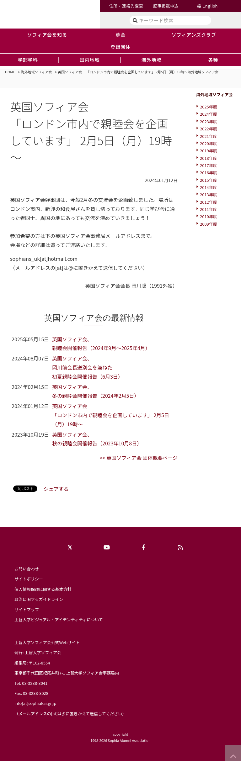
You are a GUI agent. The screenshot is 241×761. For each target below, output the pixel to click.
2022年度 (208, 129)
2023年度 (208, 121)
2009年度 (208, 224)
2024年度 (208, 114)
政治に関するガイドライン (38, 599)
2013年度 (208, 194)
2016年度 (208, 173)
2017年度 (208, 165)
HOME (10, 71)
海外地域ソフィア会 (36, 71)
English (210, 6)
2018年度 (208, 158)
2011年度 (208, 209)
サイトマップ (26, 609)
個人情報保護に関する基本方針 (43, 589)
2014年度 (208, 187)
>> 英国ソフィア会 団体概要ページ (139, 457)
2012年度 (208, 202)
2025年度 (208, 107)
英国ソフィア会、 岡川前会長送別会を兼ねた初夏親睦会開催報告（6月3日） (87, 367)
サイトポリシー (28, 579)
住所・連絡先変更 (126, 6)
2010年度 (208, 216)
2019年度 (208, 151)
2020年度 (208, 143)
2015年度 (208, 180)
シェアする (56, 488)
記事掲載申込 (166, 6)
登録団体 (120, 46)
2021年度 (208, 136)
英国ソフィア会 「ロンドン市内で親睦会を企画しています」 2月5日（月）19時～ (110, 415)
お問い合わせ (26, 569)
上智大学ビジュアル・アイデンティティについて (58, 619)
